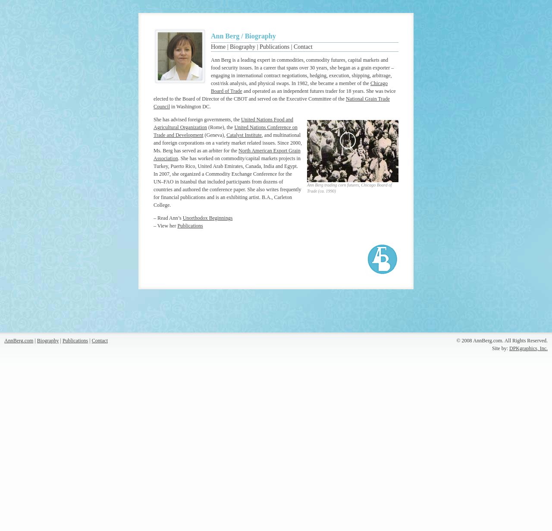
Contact (303, 47)
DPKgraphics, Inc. (528, 348)
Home (218, 47)
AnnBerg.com (18, 341)
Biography (242, 47)
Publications (274, 47)
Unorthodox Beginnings (208, 218)
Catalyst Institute (244, 135)
